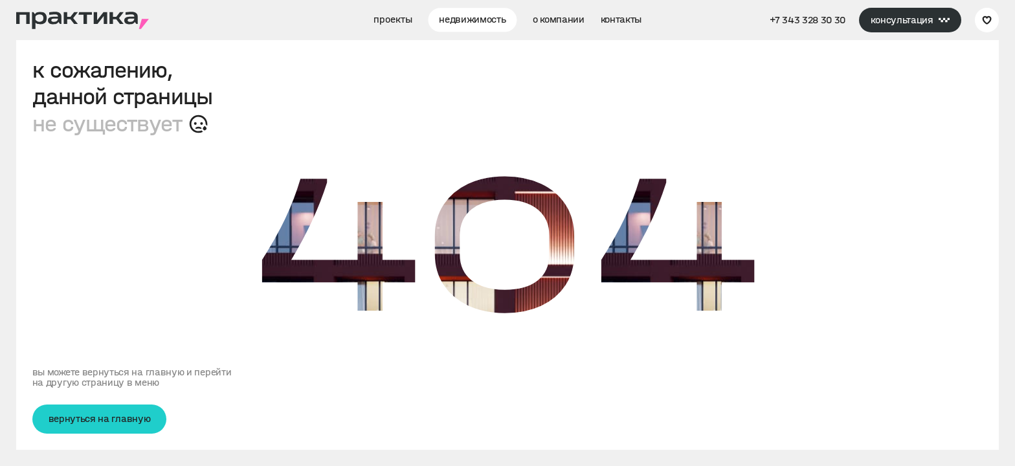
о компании (559, 19)
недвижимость (472, 19)
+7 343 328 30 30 (807, 20)
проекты (393, 19)
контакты (621, 19)
